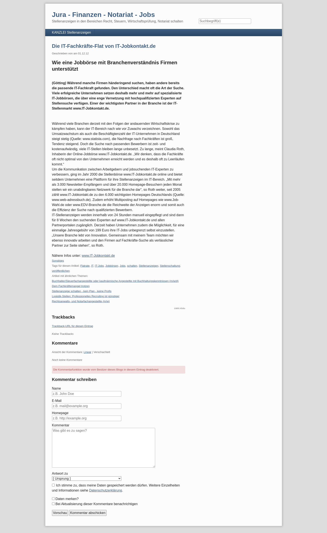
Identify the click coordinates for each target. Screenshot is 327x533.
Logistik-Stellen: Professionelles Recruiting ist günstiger (85, 296)
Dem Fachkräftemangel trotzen (71, 286)
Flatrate (85, 265)
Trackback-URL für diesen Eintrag (72, 326)
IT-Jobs (99, 265)
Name (56, 388)
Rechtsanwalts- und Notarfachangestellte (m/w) (81, 301)
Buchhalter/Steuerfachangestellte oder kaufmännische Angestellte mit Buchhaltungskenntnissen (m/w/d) (115, 281)
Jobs (122, 265)
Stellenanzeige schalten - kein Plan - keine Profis (82, 291)
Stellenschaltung (170, 265)
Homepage (60, 413)
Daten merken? (67, 499)
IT (92, 265)
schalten (132, 265)
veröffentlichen (61, 270)
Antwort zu (60, 473)
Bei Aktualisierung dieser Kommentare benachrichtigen (97, 504)
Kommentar (61, 425)
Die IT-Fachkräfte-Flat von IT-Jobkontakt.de (104, 46)
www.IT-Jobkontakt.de (98, 255)
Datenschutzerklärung (105, 490)
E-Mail (57, 400)
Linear (87, 352)
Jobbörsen (111, 265)
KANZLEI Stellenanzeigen (71, 32)
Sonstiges (58, 260)
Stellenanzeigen (149, 265)
